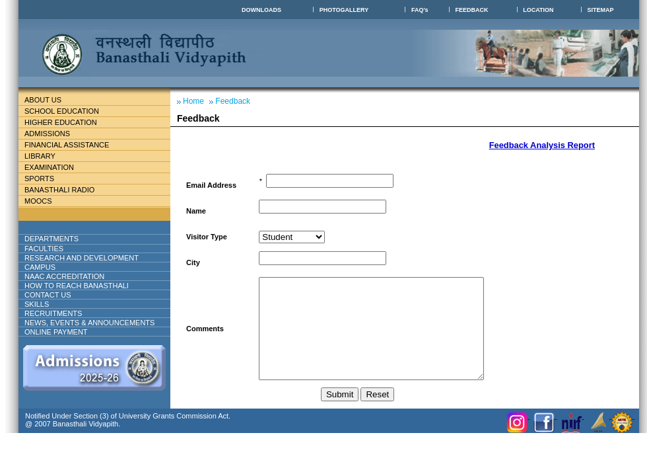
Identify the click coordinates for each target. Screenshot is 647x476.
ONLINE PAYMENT (56, 332)
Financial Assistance (72, 145)
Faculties (59, 249)
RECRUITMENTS (53, 313)
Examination (49, 167)
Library (45, 156)
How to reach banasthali (76, 286)
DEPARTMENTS (62, 239)
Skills (36, 304)
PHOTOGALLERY (344, 10)
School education (67, 111)
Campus (45, 267)
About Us (53, 100)
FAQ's (419, 10)
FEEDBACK (471, 10)
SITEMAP (601, 10)
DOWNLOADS (261, 10)
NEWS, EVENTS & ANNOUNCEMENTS (89, 323)
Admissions (52, 134)
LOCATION (538, 10)
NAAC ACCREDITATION (64, 276)
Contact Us (47, 295)
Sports (39, 178)
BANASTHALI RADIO (59, 190)
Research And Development (86, 258)
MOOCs (38, 201)
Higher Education (66, 122)
